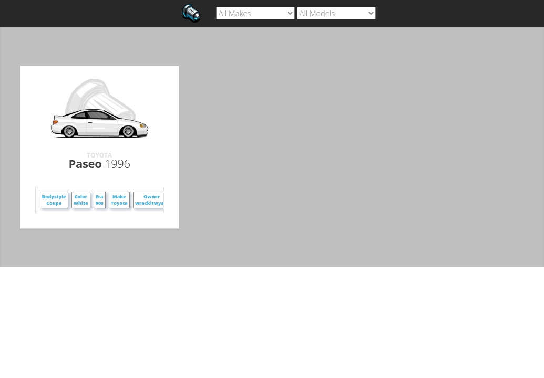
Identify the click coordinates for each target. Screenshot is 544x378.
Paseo (99, 163)
